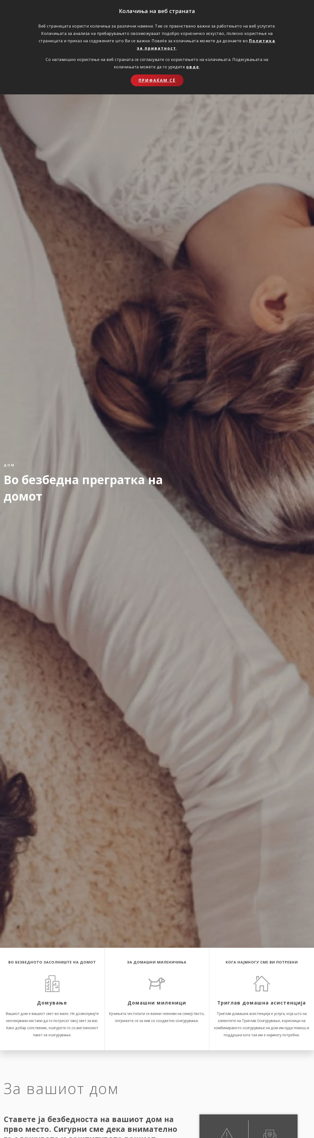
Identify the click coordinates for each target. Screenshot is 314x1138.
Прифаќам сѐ (157, 80)
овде (192, 67)
